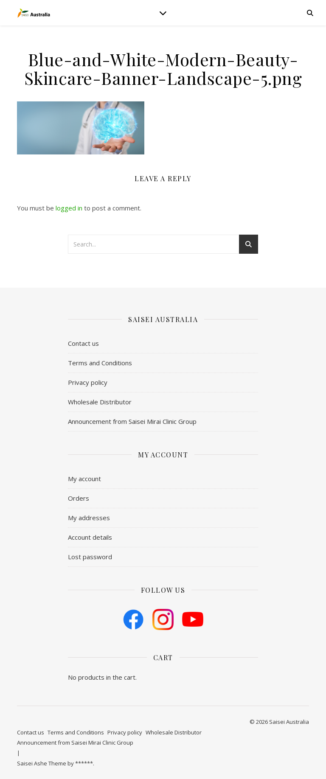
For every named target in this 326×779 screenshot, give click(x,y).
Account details (90, 537)
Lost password (90, 556)
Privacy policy (87, 382)
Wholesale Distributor (100, 402)
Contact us (83, 343)
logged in (69, 208)
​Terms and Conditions (100, 363)
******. (84, 763)
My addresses (89, 517)
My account (84, 478)
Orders (78, 498)
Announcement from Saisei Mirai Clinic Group (132, 421)
